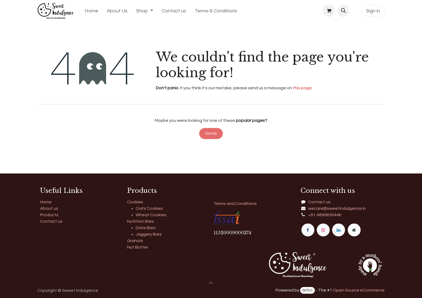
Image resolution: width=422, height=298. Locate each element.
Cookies (135, 202)
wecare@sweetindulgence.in (337, 208)
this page (302, 88)
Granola (135, 241)
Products (49, 215)
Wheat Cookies (151, 215)
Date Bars (146, 228)
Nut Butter (137, 247)
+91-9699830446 (324, 215)
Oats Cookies (149, 208)
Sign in (373, 10)
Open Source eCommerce (359, 290)
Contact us (51, 221)
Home (211, 133)
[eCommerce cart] (329, 11)
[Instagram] (323, 230)
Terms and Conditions (235, 203)
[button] (343, 11)
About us (49, 208)
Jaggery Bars (149, 234)
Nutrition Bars (140, 221)
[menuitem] (91, 11)
